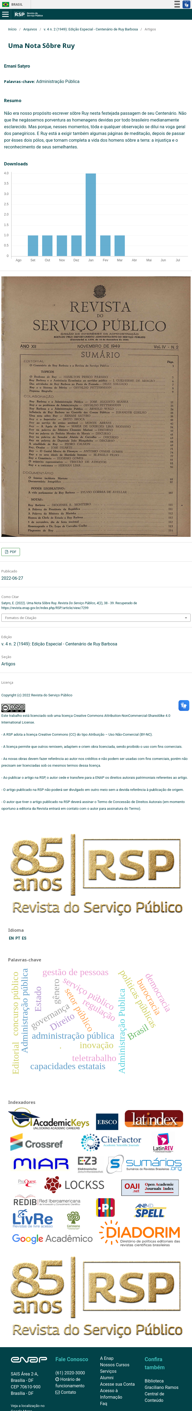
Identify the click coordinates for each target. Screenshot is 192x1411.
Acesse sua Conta (117, 1384)
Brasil (11, 4)
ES (24, 938)
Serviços (108, 1371)
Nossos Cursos (115, 1364)
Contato (65, 1392)
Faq (103, 1403)
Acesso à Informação (111, 1394)
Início (12, 29)
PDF (12, 552)
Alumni (107, 1377)
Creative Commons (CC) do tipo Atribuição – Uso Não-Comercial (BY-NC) (95, 734)
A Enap (107, 1358)
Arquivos (30, 29)
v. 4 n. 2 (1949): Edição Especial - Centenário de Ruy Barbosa (91, 29)
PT (18, 938)
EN (12, 938)
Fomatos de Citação (20, 617)
